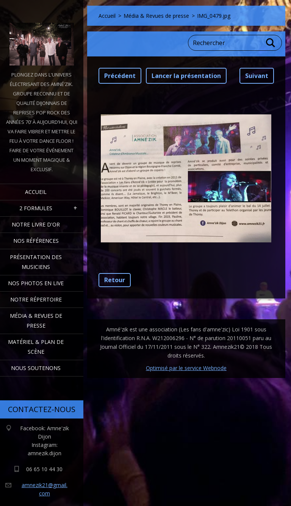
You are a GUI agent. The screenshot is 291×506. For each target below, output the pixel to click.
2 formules (35, 208)
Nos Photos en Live (36, 283)
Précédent (120, 76)
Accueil (36, 191)
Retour (114, 280)
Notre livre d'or (36, 224)
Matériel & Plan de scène (36, 346)
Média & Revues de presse (36, 320)
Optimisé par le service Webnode (186, 368)
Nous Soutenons (36, 368)
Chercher (271, 42)
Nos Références (36, 240)
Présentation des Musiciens (36, 261)
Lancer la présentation (186, 76)
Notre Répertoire (36, 299)
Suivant (256, 76)
